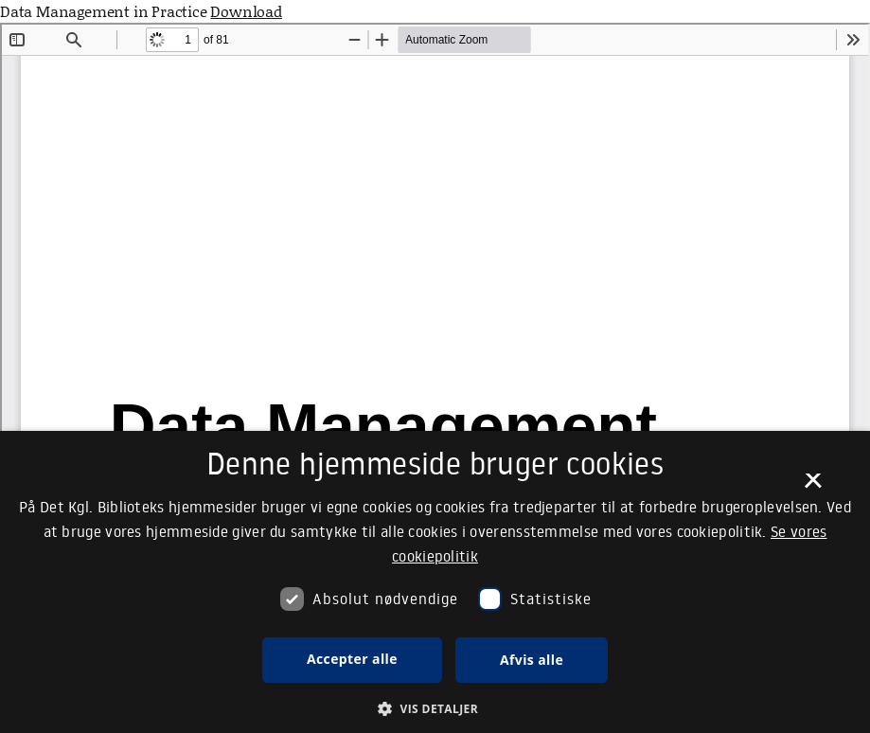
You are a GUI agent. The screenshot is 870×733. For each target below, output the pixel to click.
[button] (435, 708)
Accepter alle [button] (352, 659)
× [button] (813, 487)
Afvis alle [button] (531, 660)
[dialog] (435, 582)
